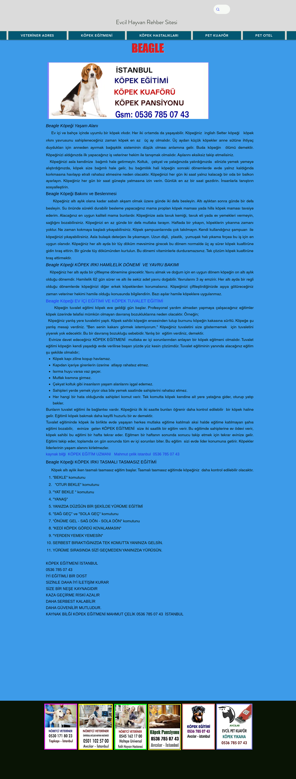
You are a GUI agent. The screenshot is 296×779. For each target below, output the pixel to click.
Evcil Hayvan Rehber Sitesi (146, 22)
